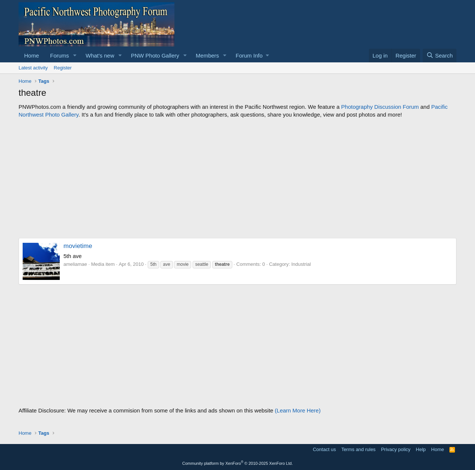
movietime (77, 245)
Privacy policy (395, 449)
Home (31, 55)
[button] (75, 55)
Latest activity (33, 68)
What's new (100, 55)
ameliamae (75, 264)
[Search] (439, 55)
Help (421, 449)
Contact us (324, 449)
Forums (59, 55)
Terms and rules (358, 449)
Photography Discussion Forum (380, 107)
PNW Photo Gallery (155, 55)
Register (63, 68)
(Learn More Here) (298, 410)
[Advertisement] (237, 178)
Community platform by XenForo (237, 463)
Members (207, 55)
